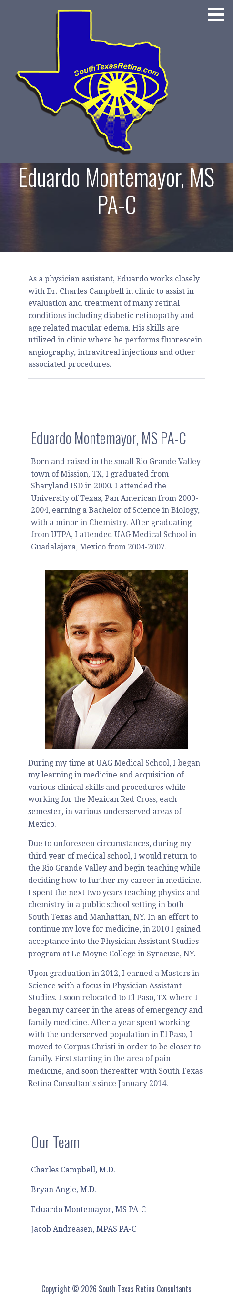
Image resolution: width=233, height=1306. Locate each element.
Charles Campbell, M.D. (73, 1169)
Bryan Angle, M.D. (63, 1189)
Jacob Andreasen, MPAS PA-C (83, 1228)
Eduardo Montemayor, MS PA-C (88, 1209)
